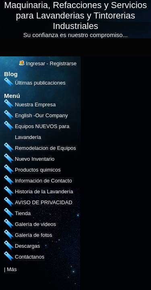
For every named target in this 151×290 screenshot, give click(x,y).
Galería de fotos (33, 235)
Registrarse (63, 63)
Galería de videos (35, 224)
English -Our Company (41, 115)
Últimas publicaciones (40, 83)
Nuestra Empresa (35, 105)
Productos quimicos (37, 170)
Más (12, 269)
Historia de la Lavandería (44, 191)
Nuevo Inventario (34, 159)
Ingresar (35, 63)
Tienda (23, 213)
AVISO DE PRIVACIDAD (43, 202)
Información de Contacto (43, 181)
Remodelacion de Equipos (45, 148)
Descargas (27, 246)
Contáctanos (29, 257)
